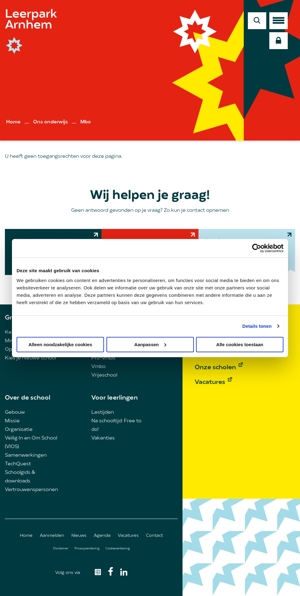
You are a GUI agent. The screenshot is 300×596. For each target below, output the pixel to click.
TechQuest (18, 464)
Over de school (27, 398)
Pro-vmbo (103, 358)
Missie (12, 421)
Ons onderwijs (50, 122)
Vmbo (98, 366)
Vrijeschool (104, 375)
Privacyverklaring (87, 548)
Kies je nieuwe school (30, 358)
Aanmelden (52, 535)
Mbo (85, 122)
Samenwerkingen (26, 455)
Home (13, 122)
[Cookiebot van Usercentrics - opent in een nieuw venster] (256, 248)
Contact (154, 535)
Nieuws (79, 535)
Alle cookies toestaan (239, 344)
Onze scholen (215, 368)
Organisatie (19, 429)
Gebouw (15, 412)
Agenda (102, 535)
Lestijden (102, 412)
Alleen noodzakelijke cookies (60, 344)
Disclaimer (60, 548)
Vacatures (128, 535)
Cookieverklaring (118, 548)
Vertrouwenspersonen (31, 489)
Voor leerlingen (114, 398)
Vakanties (103, 438)
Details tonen (256, 326)
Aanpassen (150, 344)
